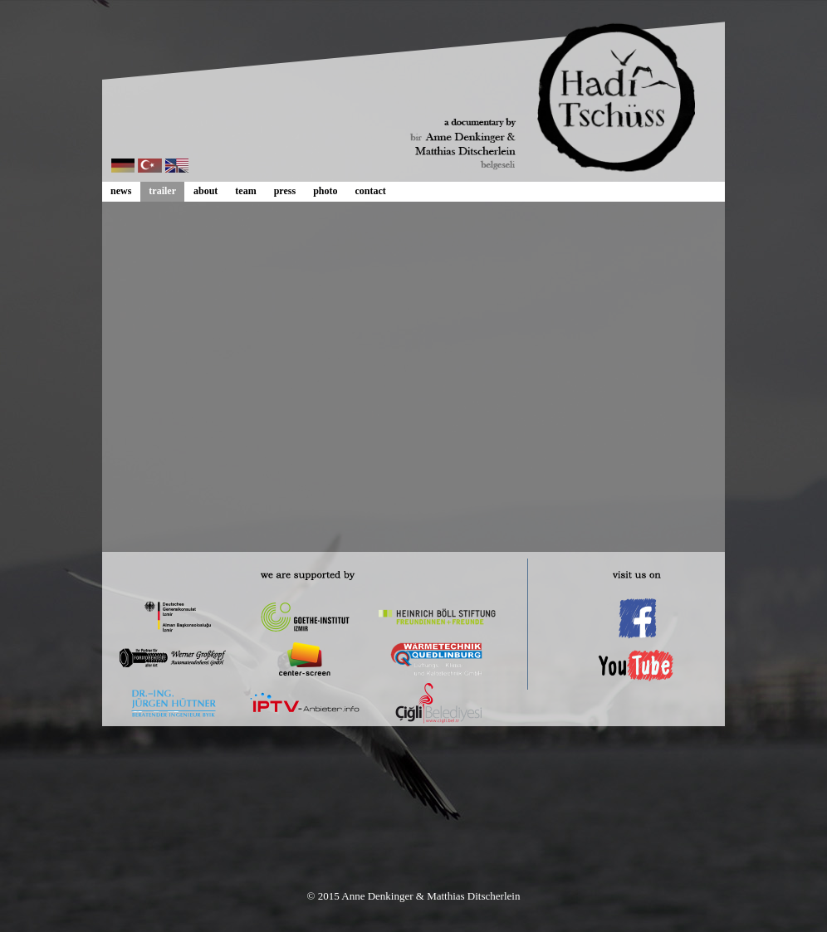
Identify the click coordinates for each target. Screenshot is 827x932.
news (120, 191)
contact (370, 191)
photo (325, 191)
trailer (162, 191)
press (285, 191)
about (205, 191)
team (245, 191)
